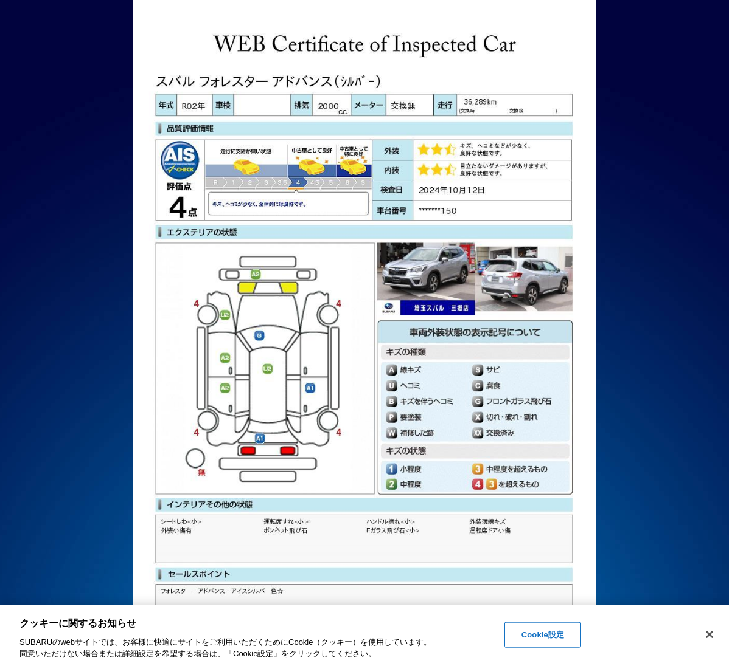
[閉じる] (709, 634)
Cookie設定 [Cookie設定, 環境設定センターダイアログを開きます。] (542, 634)
